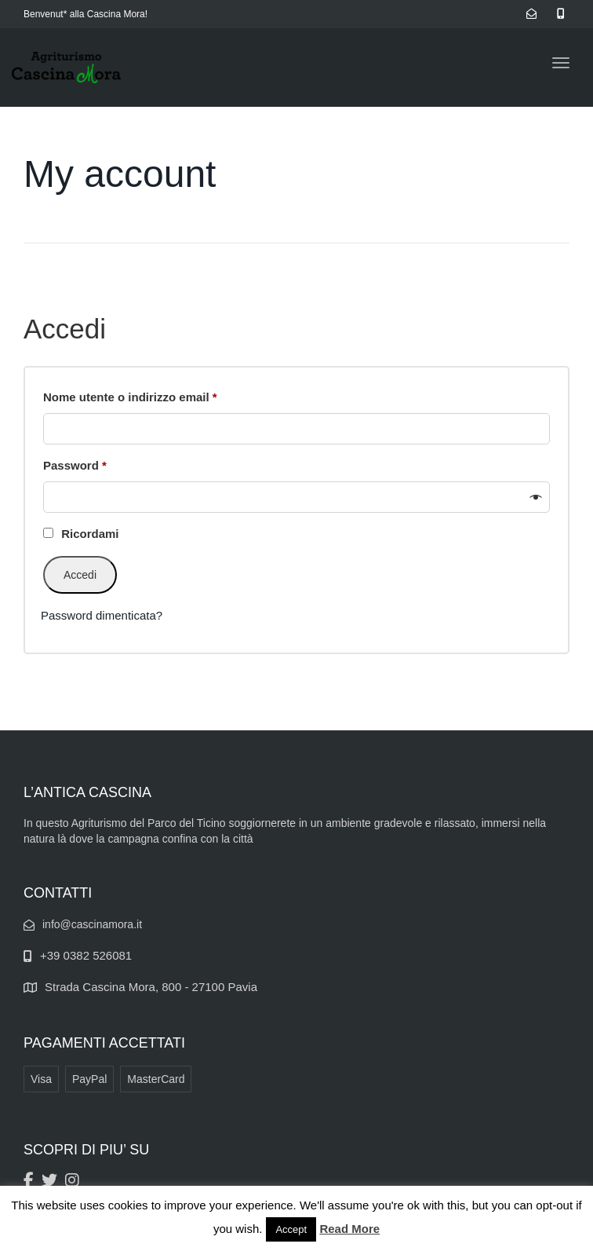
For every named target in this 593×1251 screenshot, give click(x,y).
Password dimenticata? (101, 615)
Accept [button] (291, 1229)
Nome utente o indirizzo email (156, 395)
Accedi (80, 575)
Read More (349, 1228)
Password (100, 463)
